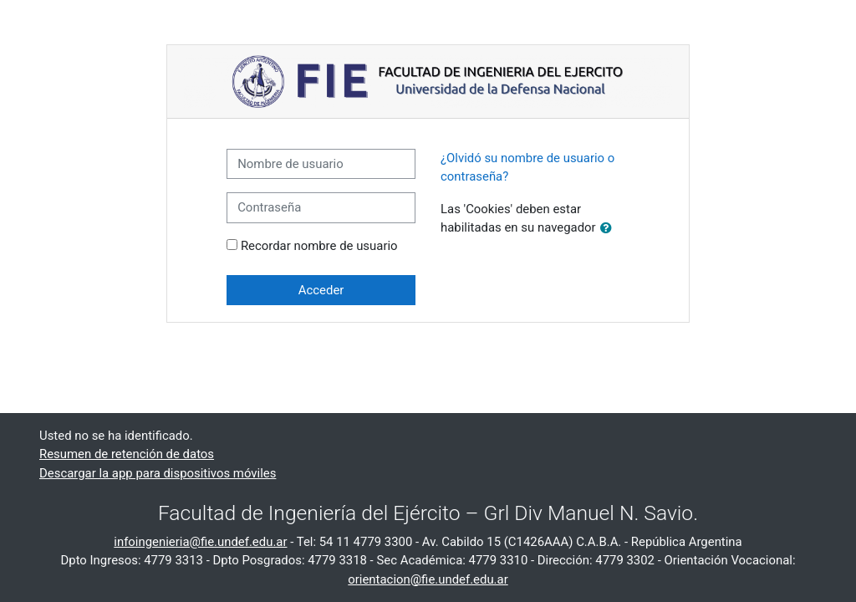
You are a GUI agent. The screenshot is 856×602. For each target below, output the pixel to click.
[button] (609, 228)
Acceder (321, 290)
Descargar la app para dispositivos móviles (157, 473)
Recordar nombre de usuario (319, 245)
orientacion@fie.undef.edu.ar (427, 579)
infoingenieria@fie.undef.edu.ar (200, 541)
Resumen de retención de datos (126, 454)
